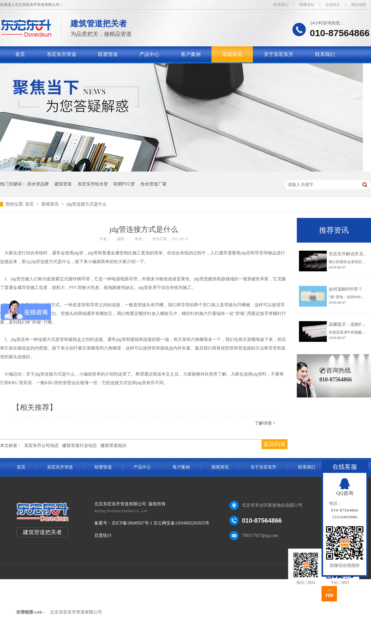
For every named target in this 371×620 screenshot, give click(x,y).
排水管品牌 (38, 184)
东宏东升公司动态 (41, 445)
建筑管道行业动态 (79, 445)
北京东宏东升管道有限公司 (76, 612)
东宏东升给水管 (93, 184)
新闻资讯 (232, 54)
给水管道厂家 (154, 184)
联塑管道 (108, 54)
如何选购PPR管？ (345, 289)
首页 (20, 54)
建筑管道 (63, 184)
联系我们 (280, 4)
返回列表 (274, 444)
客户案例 (191, 54)
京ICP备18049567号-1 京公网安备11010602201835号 (160, 523)
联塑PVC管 (124, 184)
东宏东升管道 (61, 54)
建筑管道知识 (113, 445)
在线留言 (332, 4)
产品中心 (149, 54)
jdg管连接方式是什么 (86, 204)
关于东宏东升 (278, 54)
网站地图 (358, 4)
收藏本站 (306, 4)
